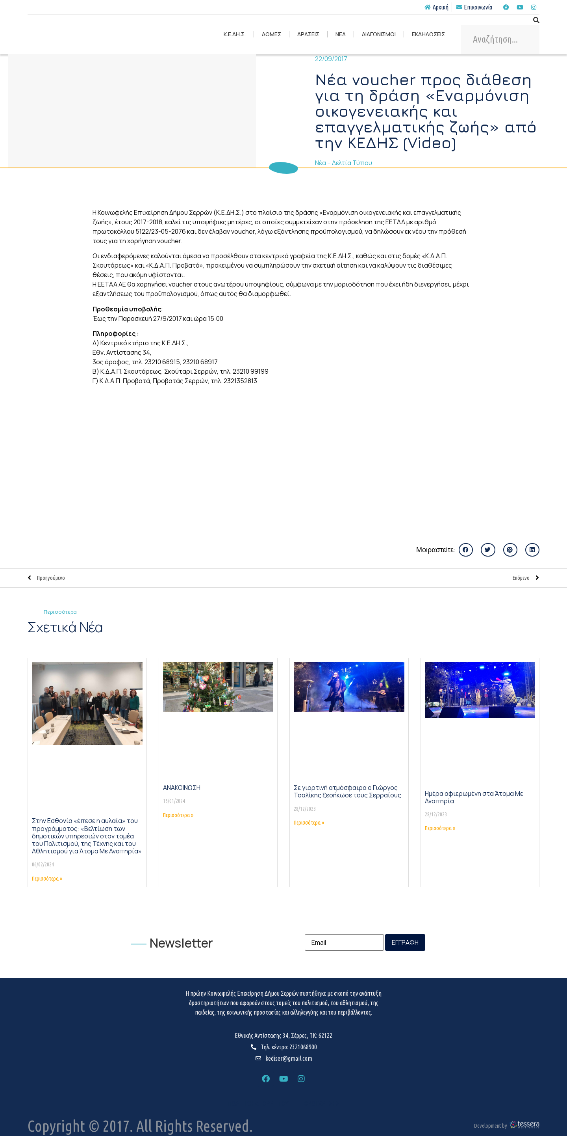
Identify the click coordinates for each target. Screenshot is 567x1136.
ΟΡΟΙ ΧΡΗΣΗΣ (321, 1104)
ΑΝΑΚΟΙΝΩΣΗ (181, 787)
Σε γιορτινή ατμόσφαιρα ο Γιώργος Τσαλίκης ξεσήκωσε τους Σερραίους (347, 791)
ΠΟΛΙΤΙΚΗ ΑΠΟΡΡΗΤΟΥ (258, 1104)
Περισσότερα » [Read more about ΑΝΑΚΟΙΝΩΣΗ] (178, 815)
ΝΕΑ (340, 34)
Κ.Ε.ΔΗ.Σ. (235, 34)
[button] (466, 550)
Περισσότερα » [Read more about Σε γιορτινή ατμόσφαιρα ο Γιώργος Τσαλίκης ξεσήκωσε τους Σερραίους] (309, 822)
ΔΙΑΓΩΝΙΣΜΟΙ (379, 34)
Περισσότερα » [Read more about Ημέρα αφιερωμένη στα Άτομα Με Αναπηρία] (440, 828)
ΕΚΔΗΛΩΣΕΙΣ (428, 34)
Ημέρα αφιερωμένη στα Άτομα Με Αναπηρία (474, 797)
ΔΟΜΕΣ (271, 34)
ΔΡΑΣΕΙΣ (308, 34)
